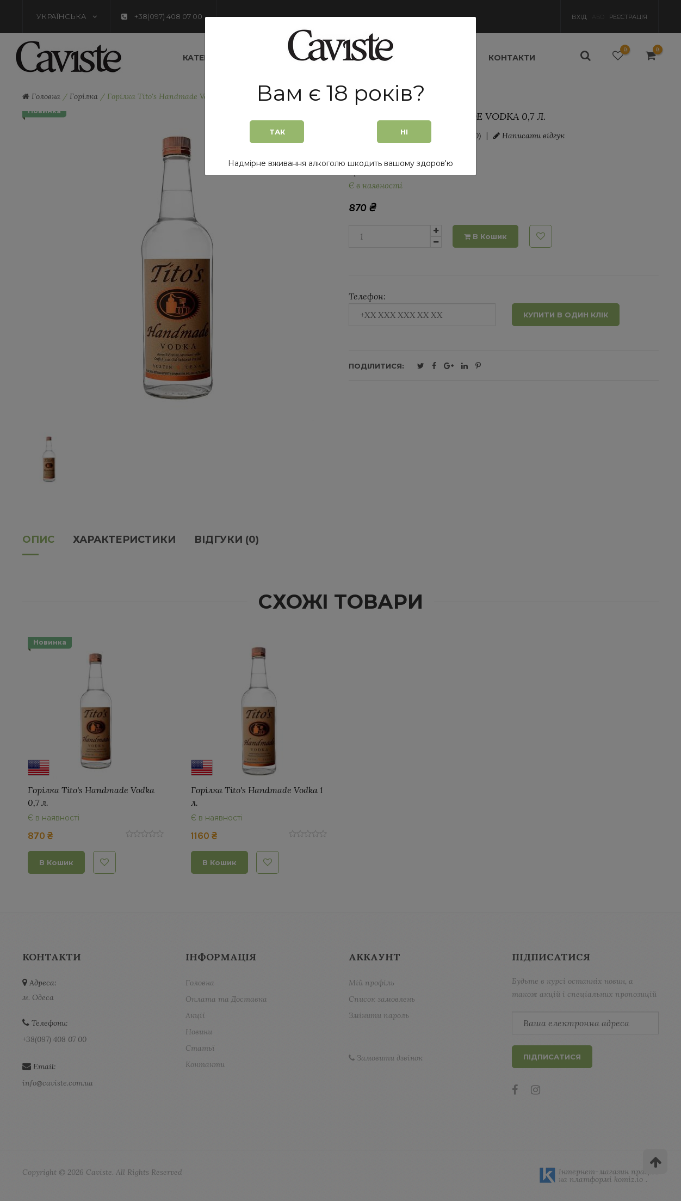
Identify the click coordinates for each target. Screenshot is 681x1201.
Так (277, 131)
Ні (404, 131)
